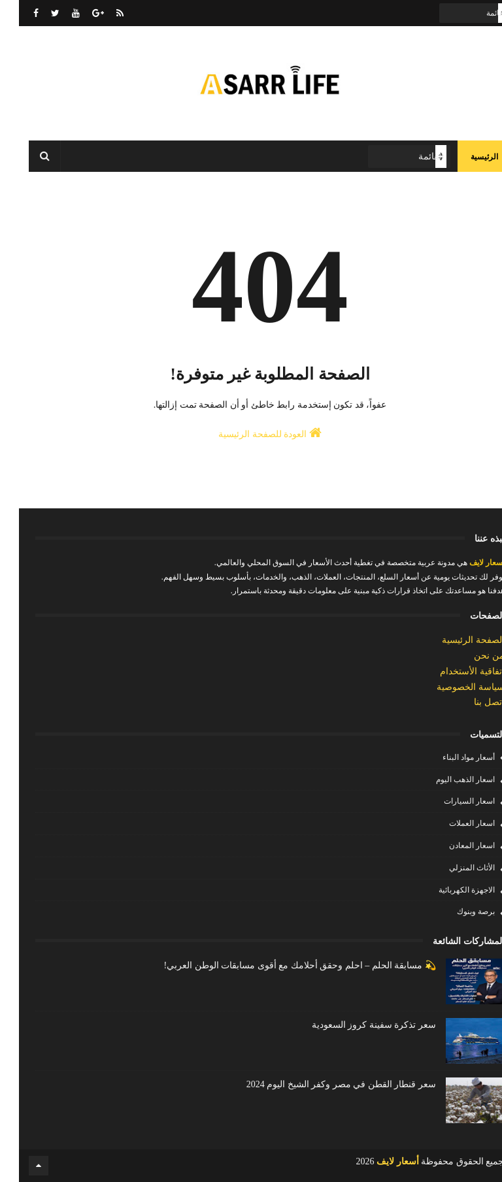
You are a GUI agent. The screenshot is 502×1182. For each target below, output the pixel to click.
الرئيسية (465, 156)
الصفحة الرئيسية (454, 640)
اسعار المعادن (453, 845)
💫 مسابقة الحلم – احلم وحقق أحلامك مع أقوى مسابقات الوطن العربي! (280, 965)
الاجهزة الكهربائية (448, 890)
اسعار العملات (453, 823)
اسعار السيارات (450, 801)
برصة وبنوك (457, 911)
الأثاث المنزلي (453, 867)
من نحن (470, 656)
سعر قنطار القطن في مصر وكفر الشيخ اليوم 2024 (322, 1084)
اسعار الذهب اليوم (446, 779)
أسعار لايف (467, 562)
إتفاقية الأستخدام (453, 671)
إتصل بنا (470, 702)
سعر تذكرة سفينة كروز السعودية (355, 1025)
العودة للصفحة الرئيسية (251, 432)
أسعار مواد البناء (450, 757)
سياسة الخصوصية (452, 687)
